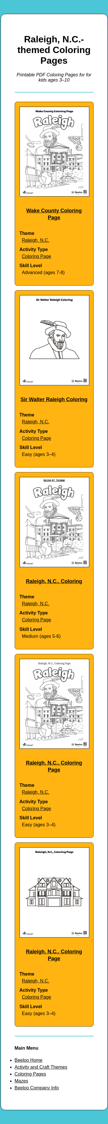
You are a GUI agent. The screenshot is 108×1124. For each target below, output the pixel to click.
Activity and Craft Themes (41, 1067)
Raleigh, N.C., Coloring (54, 581)
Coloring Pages (30, 1074)
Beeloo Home (29, 1060)
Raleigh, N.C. (35, 240)
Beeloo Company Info (37, 1087)
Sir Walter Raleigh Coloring (53, 399)
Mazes (21, 1080)
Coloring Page (36, 256)
